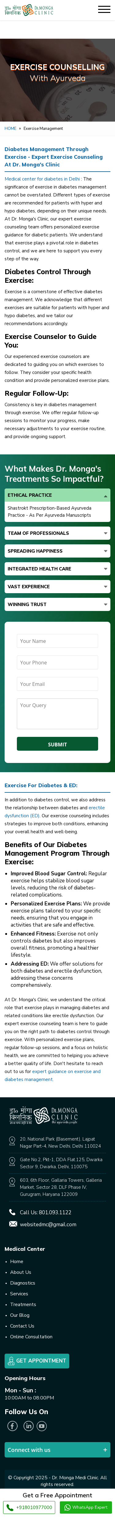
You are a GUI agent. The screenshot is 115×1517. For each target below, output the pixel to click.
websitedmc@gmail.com (48, 1224)
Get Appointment (37, 1361)
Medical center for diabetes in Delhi (43, 179)
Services (19, 1293)
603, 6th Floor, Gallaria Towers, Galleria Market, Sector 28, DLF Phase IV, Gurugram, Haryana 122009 (61, 1187)
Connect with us (29, 1449)
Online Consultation (31, 1336)
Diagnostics (22, 1283)
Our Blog (19, 1315)
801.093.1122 (55, 1212)
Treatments (23, 1304)
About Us (20, 1272)
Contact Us (22, 1326)
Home (10, 128)
